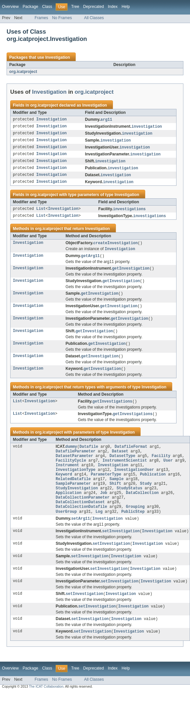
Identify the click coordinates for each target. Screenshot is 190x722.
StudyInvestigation (77, 503)
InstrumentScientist (124, 471)
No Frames (62, 18)
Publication (153, 487)
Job (103, 508)
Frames (41, 18)
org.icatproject (23, 71)
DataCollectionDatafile (81, 524)
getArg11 (90, 260)
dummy (71, 455)
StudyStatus (129, 503)
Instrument (67, 476)
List (40, 212)
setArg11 (80, 536)
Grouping (135, 524)
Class (47, 6)
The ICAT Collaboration (46, 707)
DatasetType (122, 466)
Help (126, 6)
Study (146, 497)
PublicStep (133, 529)
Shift (116, 497)
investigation (146, 127)
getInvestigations (112, 409)
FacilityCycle (71, 471)
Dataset (120, 460)
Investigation (57, 57)
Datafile (88, 455)
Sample (117, 492)
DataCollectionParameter (82, 513)
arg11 (106, 119)
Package (30, 6)
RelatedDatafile (73, 492)
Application (68, 508)
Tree (75, 6)
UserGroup (66, 529)
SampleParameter (73, 497)
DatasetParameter (74, 466)
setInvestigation (121, 549)
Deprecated (93, 6)
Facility (160, 466)
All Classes (94, 18)
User (168, 471)
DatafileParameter (75, 460)
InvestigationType (75, 481)
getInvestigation (130, 273)
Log (98, 529)
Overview (10, 6)
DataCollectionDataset (80, 518)
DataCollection (142, 508)
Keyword (64, 487)
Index (113, 6)
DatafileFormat (131, 455)
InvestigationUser (134, 481)
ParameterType (106, 487)
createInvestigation (115, 247)
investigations (129, 212)
